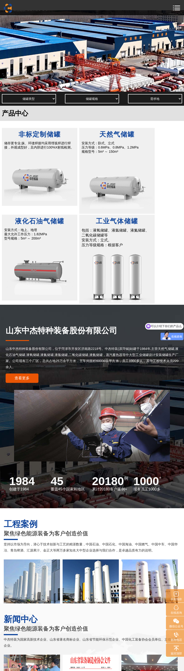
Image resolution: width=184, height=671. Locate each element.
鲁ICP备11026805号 (105, 665)
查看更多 (22, 287)
